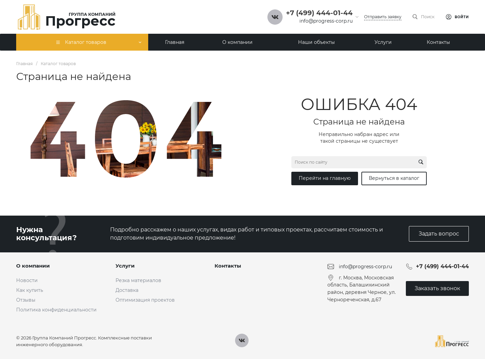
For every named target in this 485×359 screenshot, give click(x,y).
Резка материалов (138, 280)
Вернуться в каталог (394, 178)
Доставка (127, 290)
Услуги (125, 266)
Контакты (228, 266)
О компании (33, 266)
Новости (27, 280)
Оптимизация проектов (145, 300)
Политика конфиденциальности (56, 310)
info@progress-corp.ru (326, 21)
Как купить (29, 290)
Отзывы (25, 300)
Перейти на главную (325, 178)
